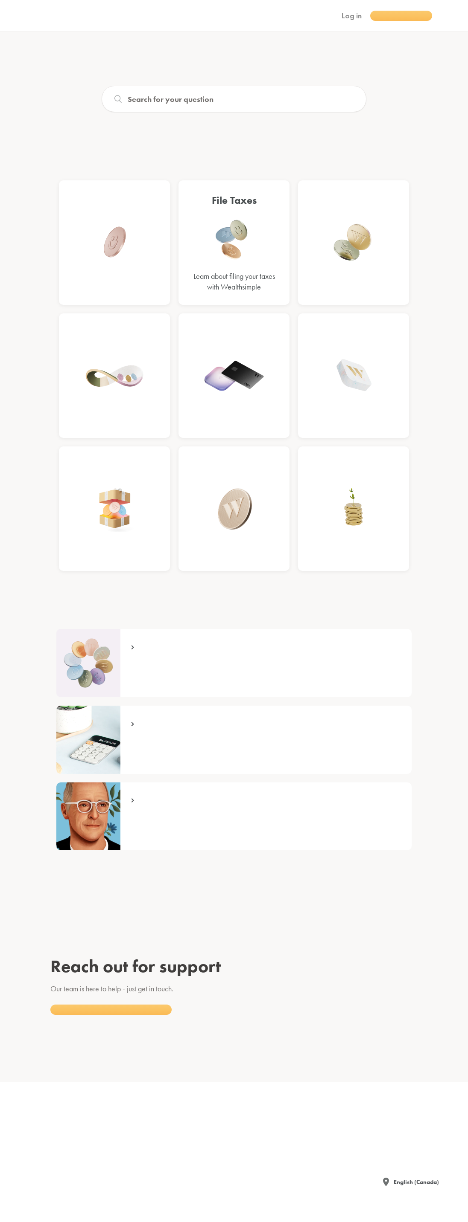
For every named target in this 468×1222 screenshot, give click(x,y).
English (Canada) (416, 1182)
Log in (352, 15)
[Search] (234, 99)
